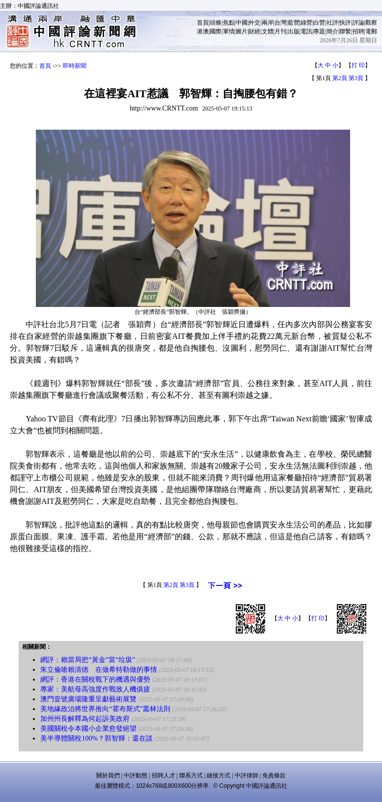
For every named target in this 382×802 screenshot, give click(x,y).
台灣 (280, 22)
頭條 (215, 22)
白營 (319, 22)
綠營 (306, 22)
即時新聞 (74, 65)
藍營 (294, 22)
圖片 (241, 31)
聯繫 (345, 31)
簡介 (332, 31)
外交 (254, 22)
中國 (241, 22)
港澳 (203, 31)
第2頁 (339, 78)
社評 (332, 22)
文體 (267, 31)
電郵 (371, 31)
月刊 (280, 31)
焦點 (229, 22)
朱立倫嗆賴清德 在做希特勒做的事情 (98, 669)
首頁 (203, 22)
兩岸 (267, 22)
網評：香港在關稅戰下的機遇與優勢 (95, 679)
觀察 (371, 22)
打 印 (358, 65)
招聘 (358, 31)
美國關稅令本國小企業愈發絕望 (88, 728)
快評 (345, 22)
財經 (254, 31)
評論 (358, 22)
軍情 (229, 31)
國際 (215, 31)
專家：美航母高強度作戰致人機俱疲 (95, 689)
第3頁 (356, 78)
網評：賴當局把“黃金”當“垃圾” (87, 660)
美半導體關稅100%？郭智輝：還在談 (96, 738)
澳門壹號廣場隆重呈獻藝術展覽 (88, 699)
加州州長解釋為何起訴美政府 (85, 718)
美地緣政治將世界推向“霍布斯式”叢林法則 (105, 709)
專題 (319, 31)
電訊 (306, 31)
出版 (294, 31)
